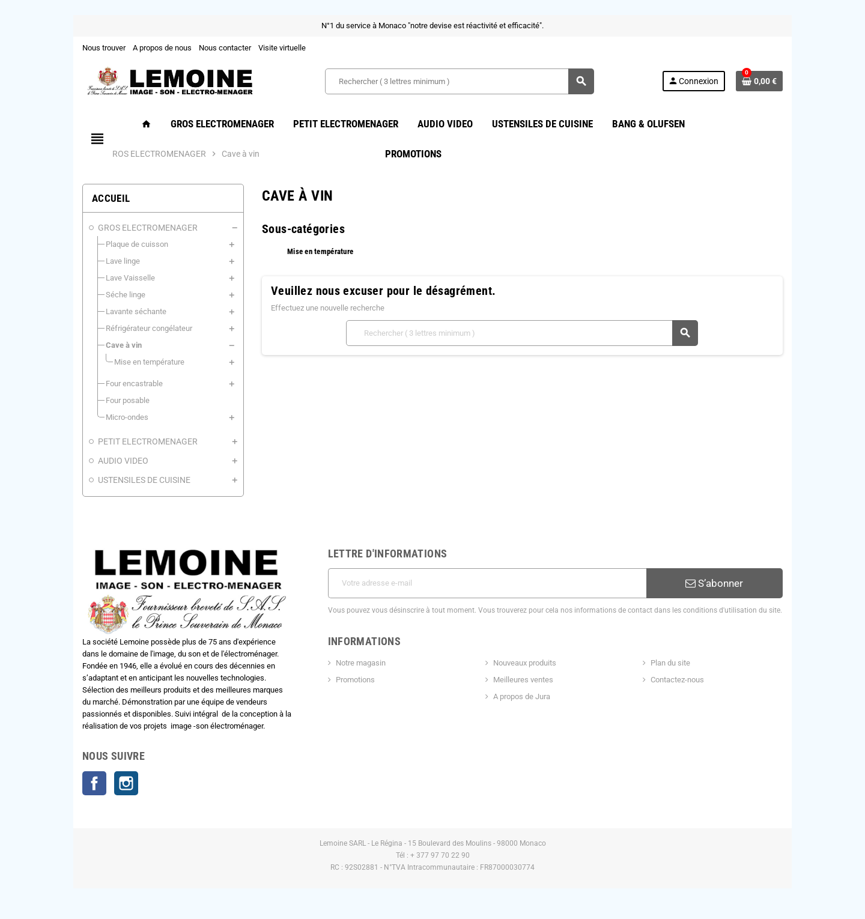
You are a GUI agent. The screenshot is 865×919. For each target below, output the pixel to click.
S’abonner (715, 583)
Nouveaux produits (524, 662)
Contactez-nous (678, 679)
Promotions (354, 679)
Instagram (125, 784)
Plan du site (671, 662)
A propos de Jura (521, 696)
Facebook (93, 784)
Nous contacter (224, 47)
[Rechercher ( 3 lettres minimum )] (459, 81)
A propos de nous (161, 47)
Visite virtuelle (281, 47)
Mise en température (320, 251)
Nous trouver (102, 47)
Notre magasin (360, 662)
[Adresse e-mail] (487, 583)
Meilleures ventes (523, 679)
